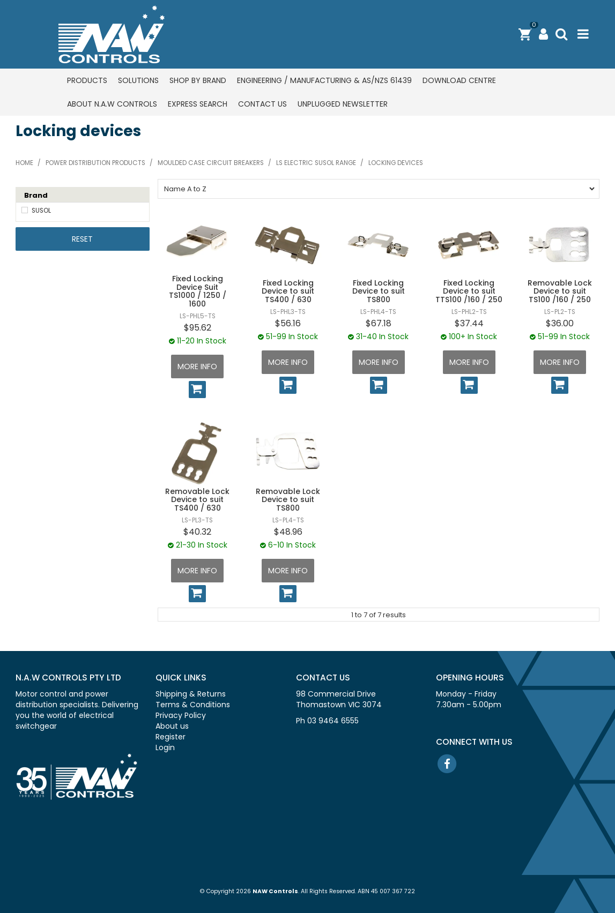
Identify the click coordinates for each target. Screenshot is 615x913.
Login (165, 747)
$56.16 (288, 323)
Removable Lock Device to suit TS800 (288, 499)
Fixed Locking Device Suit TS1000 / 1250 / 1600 (197, 291)
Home (24, 163)
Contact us (262, 104)
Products (87, 80)
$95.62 (197, 327)
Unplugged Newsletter (343, 104)
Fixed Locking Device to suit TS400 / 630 (288, 291)
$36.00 (560, 323)
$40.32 (197, 532)
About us (172, 726)
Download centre (459, 80)
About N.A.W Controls (112, 104)
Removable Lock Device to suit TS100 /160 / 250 (560, 291)
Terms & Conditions (192, 704)
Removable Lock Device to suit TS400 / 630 (197, 499)
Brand (36, 195)
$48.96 (288, 532)
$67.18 (378, 323)
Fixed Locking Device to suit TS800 (378, 291)
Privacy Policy (180, 715)
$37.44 (469, 323)
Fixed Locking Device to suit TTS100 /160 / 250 (468, 291)
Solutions (138, 80)
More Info (197, 366)
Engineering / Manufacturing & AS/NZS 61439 (324, 80)
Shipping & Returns (190, 694)
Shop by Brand (197, 80)
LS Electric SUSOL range (316, 163)
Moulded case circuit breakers (211, 163)
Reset (82, 239)
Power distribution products (95, 163)
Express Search (197, 104)
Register (170, 736)
